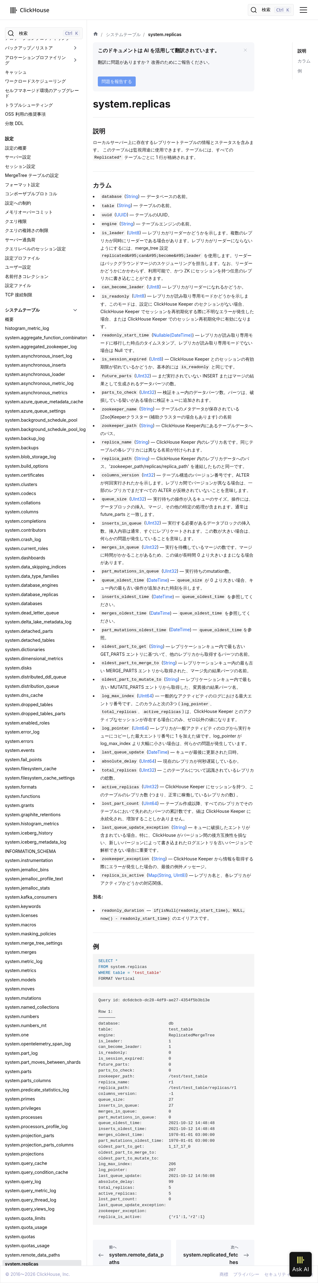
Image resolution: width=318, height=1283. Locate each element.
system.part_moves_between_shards (43, 478)
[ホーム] (95, 34)
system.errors (19, 157)
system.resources (23, 717)
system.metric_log (24, 377)
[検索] (271, 10)
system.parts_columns (28, 496)
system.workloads (23, 1028)
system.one (17, 451)
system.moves (19, 405)
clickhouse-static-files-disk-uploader (43, 1252)
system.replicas (21, 680)
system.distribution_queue (32, 102)
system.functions (22, 212)
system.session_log (25, 808)
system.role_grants (24, 735)
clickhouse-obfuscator (28, 1234)
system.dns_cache (24, 111)
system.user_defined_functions (37, 973)
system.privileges (23, 524)
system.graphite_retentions (33, 231)
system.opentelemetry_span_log (38, 460)
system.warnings (22, 882)
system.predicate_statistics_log (37, 506)
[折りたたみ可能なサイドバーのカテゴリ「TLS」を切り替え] (75, 1127)
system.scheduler (23, 781)
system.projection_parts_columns (39, 561)
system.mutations (23, 414)
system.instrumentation (29, 276)
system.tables (19, 909)
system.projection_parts (29, 551)
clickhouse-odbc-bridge (30, 1243)
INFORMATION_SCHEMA (30, 267)
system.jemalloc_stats (27, 304)
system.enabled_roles (27, 139)
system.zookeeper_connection (36, 1065)
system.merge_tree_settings (33, 359)
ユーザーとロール (22, 1136)
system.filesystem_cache (31, 185)
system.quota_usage (26, 643)
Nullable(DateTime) (172, 335)
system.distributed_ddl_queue (35, 93)
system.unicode (21, 964)
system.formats (21, 203)
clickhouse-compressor (29, 1188)
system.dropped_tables (29, 120)
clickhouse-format (24, 1206)
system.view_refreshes (28, 1010)
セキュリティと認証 (24, 1117)
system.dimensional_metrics (34, 74)
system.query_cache (26, 579)
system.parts (18, 487)
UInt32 (142, 375)
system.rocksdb (21, 726)
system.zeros (18, 1038)
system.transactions (25, 955)
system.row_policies (26, 753)
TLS (9, 1126)
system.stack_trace (24, 854)
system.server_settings (28, 799)
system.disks (18, 84)
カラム (304, 60)
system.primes (20, 515)
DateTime (157, 580)
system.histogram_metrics (32, 240)
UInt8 (133, 232)
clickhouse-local (22, 1224)
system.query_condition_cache (36, 588)
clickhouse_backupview (29, 1169)
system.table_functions (28, 900)
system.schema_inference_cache (39, 790)
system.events (19, 166)
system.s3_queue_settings (32, 763)
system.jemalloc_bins (27, 286)
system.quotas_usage (27, 662)
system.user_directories (29, 983)
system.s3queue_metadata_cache (40, 772)
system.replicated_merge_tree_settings (43, 698)
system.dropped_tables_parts (35, 129)
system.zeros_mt (22, 1047)
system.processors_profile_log (36, 542)
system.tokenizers (23, 937)
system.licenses (21, 331)
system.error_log (22, 148)
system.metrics (20, 386)
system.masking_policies (30, 350)
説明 (302, 50)
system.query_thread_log (30, 616)
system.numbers (22, 432)
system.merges (20, 368)
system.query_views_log (29, 625)
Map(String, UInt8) (167, 875)
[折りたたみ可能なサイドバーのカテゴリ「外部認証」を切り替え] (75, 1145)
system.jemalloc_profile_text (34, 295)
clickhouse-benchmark (28, 1179)
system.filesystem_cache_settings (40, 194)
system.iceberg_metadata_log (35, 258)
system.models (20, 396)
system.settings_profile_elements (39, 836)
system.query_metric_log (30, 606)
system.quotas (20, 652)
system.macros (20, 341)
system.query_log (23, 597)
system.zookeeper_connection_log (40, 1074)
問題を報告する (117, 81)
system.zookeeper (24, 1056)
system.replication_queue (31, 708)
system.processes (23, 533)
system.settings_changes (31, 827)
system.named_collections (32, 423)
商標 (224, 1274)
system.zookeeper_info (28, 1083)
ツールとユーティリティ (29, 1160)
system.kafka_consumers (31, 313)
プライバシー (246, 1274)
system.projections (24, 570)
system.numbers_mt (25, 441)
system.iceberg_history (29, 249)
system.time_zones (24, 928)
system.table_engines (27, 891)
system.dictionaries (25, 65)
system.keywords (23, 322)
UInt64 (145, 695)
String (132, 196)
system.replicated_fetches (32, 689)
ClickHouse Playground (29, 1261)
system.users (18, 1001)
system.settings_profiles (30, 845)
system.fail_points (23, 175)
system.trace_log (22, 946)
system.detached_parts (29, 47)
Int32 (148, 475)
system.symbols (21, 873)
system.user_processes (29, 992)
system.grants (19, 221)
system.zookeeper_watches (33, 1102)
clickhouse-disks (22, 1197)
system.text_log (21, 918)
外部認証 (13, 1145)
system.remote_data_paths (32, 671)
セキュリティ (277, 1274)
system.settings (21, 818)
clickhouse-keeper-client (30, 1215)
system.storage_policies (29, 863)
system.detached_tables (30, 56)
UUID (121, 214)
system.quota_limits (25, 634)
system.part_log (21, 469)
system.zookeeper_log (28, 1093)
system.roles (18, 744)
